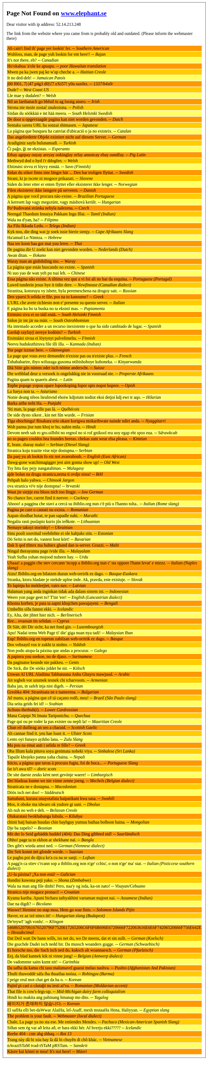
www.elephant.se (84, 13)
